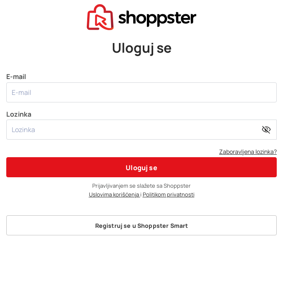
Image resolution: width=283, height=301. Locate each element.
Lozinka (141, 125)
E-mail (141, 87)
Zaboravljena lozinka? (248, 152)
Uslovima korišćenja (114, 194)
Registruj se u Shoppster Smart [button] (141, 226)
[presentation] (141, 13)
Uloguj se (141, 167)
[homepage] (141, 16)
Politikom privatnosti (169, 194)
